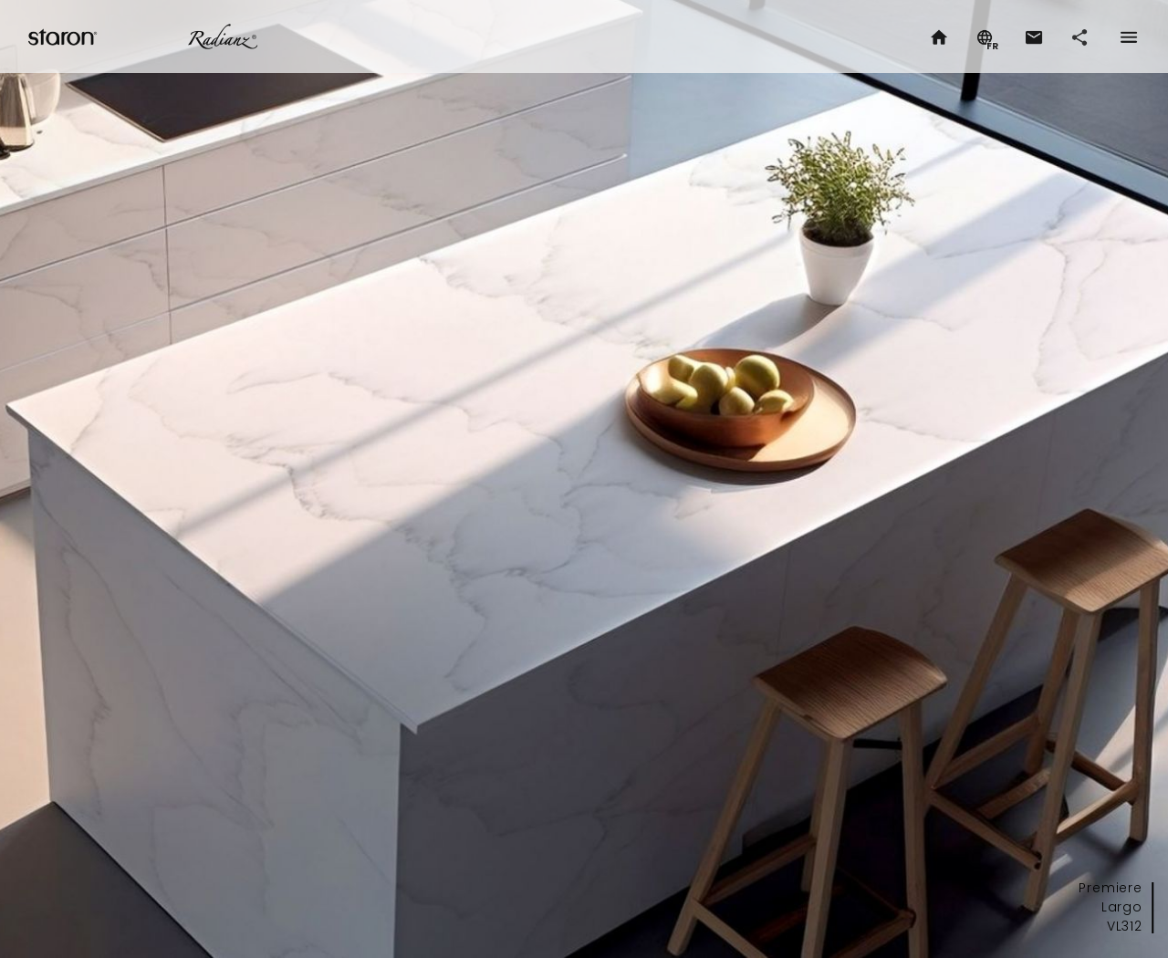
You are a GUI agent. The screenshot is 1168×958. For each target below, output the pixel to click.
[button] (1033, 36)
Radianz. (222, 36)
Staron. (64, 36)
